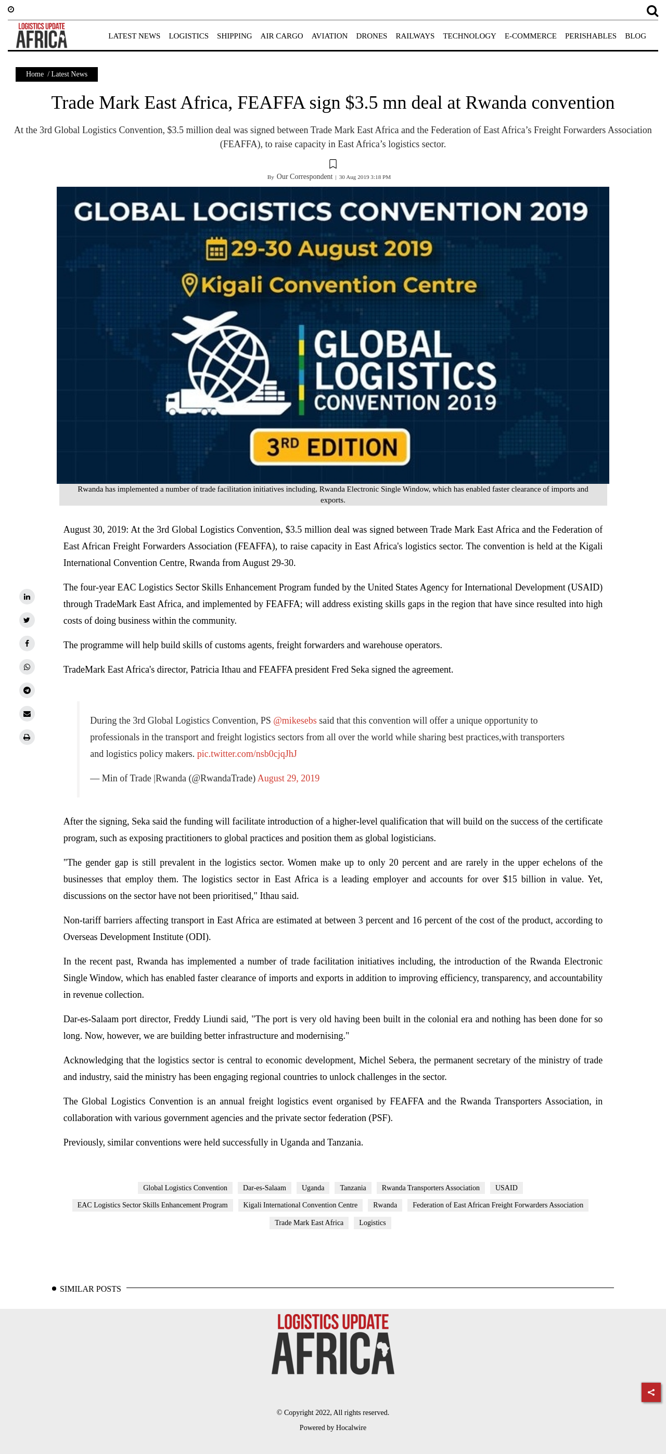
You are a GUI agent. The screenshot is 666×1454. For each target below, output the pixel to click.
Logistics (372, 1223)
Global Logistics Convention (185, 1188)
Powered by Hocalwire (333, 1428)
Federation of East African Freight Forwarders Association (498, 1205)
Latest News (70, 74)
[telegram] (27, 690)
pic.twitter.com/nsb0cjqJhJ (247, 754)
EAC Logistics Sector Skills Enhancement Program (153, 1205)
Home (35, 74)
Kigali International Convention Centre (301, 1205)
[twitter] (27, 620)
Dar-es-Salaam (264, 1188)
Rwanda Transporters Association (431, 1188)
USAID (506, 1188)
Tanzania (353, 1188)
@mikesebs (295, 720)
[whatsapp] (27, 667)
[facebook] (27, 643)
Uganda (313, 1188)
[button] (333, 165)
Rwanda (385, 1205)
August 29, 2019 (289, 778)
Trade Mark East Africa (309, 1223)
